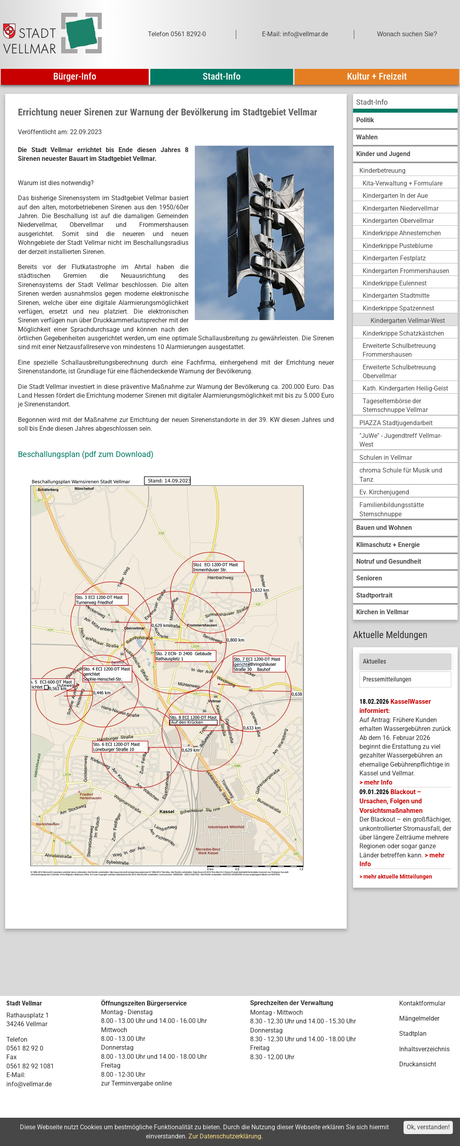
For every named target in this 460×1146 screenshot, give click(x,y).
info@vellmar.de (29, 1084)
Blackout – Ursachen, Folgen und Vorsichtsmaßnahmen (391, 801)
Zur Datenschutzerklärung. (225, 1136)
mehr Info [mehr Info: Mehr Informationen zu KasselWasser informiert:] (378, 782)
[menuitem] (405, 103)
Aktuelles (374, 661)
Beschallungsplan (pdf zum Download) (85, 454)
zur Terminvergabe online (136, 1083)
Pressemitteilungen (387, 679)
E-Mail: (15, 1075)
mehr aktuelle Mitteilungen (397, 876)
